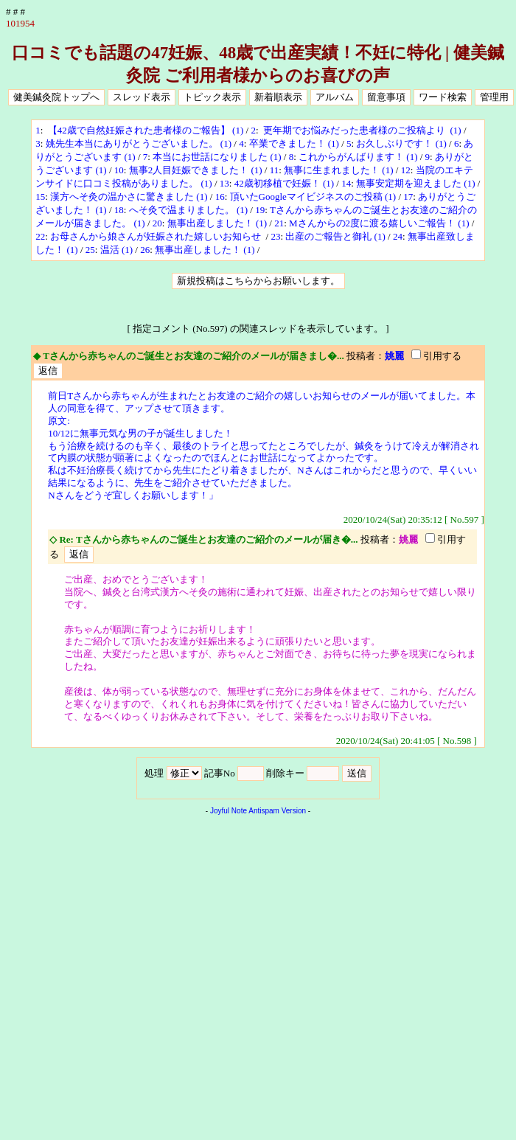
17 (408, 196)
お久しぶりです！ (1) (401, 143)
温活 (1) (116, 249)
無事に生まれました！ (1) (338, 169)
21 (279, 223)
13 (224, 183)
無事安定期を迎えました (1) (415, 183)
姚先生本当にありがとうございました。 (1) (138, 143)
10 (119, 169)
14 (346, 183)
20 (157, 223)
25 (90, 249)
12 (406, 169)
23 (275, 236)
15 (40, 196)
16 (220, 196)
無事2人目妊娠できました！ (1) (195, 169)
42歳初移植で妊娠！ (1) (284, 183)
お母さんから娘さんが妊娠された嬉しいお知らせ (156, 236)
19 (260, 209)
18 (119, 209)
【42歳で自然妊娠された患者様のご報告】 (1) (145, 130)
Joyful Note (228, 811)
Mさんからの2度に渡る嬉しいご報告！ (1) (379, 223)
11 (274, 169)
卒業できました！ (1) (294, 143)
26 (145, 249)
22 (40, 236)
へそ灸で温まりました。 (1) (188, 209)
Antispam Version (277, 811)
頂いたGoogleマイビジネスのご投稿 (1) (313, 196)
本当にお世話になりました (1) (217, 156)
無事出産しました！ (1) (217, 223)
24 (397, 236)
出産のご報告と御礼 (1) (335, 236)
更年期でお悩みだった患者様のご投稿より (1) (361, 130)
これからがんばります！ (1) (358, 156)
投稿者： (365, 355)
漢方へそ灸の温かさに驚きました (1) (128, 196)
